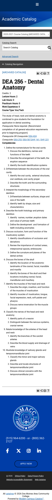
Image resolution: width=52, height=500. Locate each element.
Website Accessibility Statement (19, 480)
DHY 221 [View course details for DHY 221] (44, 139)
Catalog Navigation (14, 64)
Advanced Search (10, 56)
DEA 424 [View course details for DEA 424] (33, 136)
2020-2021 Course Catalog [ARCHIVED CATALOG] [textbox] (26, 34)
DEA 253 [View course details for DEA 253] (18, 139)
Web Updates (40, 480)
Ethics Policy (20, 476)
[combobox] (26, 34)
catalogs (10, 493)
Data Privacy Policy (36, 476)
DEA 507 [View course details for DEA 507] (27, 139)
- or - (28, 438)
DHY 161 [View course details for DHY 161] (35, 139)
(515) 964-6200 (15, 438)
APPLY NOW (26, 463)
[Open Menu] (37, 4)
